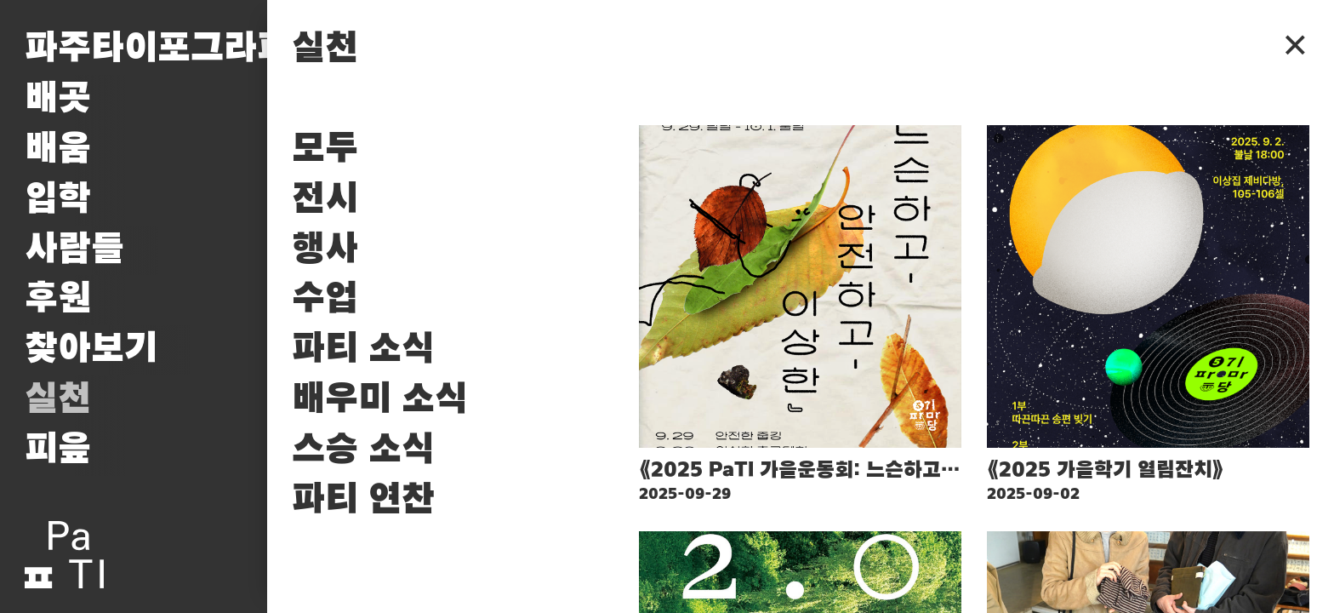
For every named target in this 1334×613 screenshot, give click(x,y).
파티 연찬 (363, 500)
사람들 (74, 250)
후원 (58, 299)
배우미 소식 (380, 399)
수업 (325, 299)
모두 (325, 149)
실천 (58, 399)
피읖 (58, 450)
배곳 (58, 99)
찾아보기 (91, 349)
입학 (58, 199)
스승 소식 (363, 450)
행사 (325, 250)
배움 (58, 149)
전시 (325, 199)
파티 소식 (363, 349)
